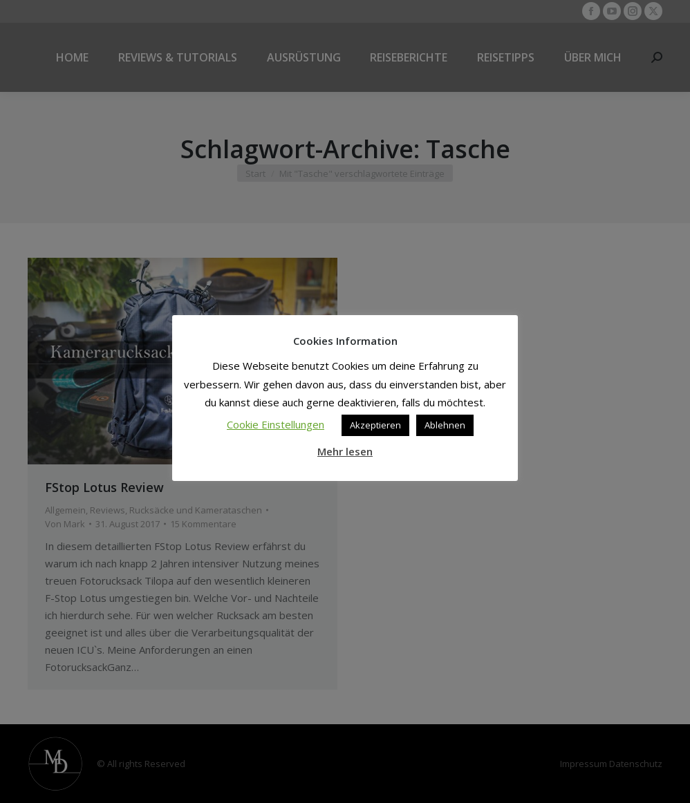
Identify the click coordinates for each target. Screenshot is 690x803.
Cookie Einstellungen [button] (275, 424)
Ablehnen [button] (445, 425)
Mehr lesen (345, 451)
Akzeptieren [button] (375, 425)
